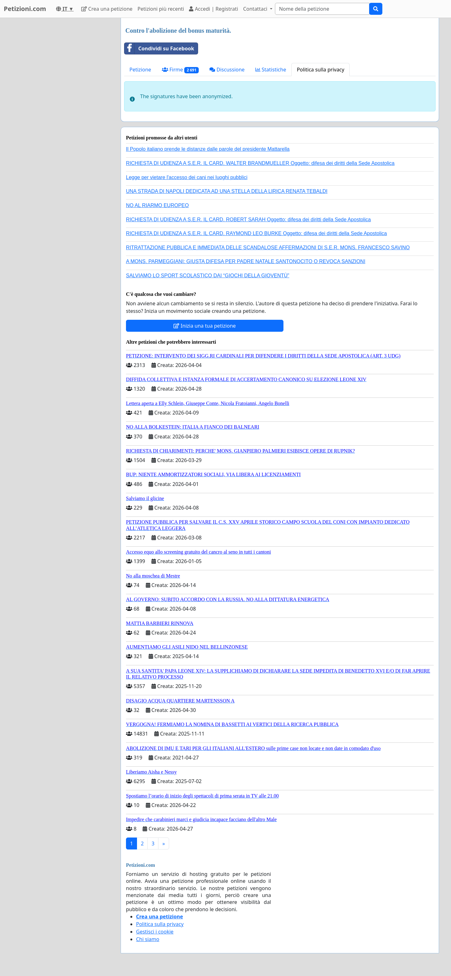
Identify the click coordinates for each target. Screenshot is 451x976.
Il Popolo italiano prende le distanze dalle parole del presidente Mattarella (207, 149)
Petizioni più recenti (161, 8)
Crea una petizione (107, 8)
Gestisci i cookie (155, 931)
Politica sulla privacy (320, 69)
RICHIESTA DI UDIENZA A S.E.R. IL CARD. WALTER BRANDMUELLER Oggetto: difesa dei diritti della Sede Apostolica (260, 163)
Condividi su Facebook (159, 48)
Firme (180, 69)
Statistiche (270, 69)
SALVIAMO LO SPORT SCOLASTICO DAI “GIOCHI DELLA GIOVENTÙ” (207, 275)
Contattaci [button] (256, 8)
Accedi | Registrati (213, 8)
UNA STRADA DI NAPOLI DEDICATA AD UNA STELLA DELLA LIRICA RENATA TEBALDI (227, 191)
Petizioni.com (25, 8)
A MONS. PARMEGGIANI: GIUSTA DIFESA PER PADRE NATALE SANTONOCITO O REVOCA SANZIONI (245, 261)
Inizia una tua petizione (205, 325)
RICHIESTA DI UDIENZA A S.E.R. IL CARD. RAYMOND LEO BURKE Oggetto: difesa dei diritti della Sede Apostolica (256, 233)
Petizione (140, 69)
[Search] (322, 9)
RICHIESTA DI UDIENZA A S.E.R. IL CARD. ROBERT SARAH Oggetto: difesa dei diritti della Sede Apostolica (248, 219)
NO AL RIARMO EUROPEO (157, 205)
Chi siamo (147, 939)
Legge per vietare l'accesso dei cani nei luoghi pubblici (187, 177)
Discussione (226, 69)
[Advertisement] (59, 112)
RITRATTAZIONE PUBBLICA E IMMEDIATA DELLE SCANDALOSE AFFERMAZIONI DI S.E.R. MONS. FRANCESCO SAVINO (268, 247)
